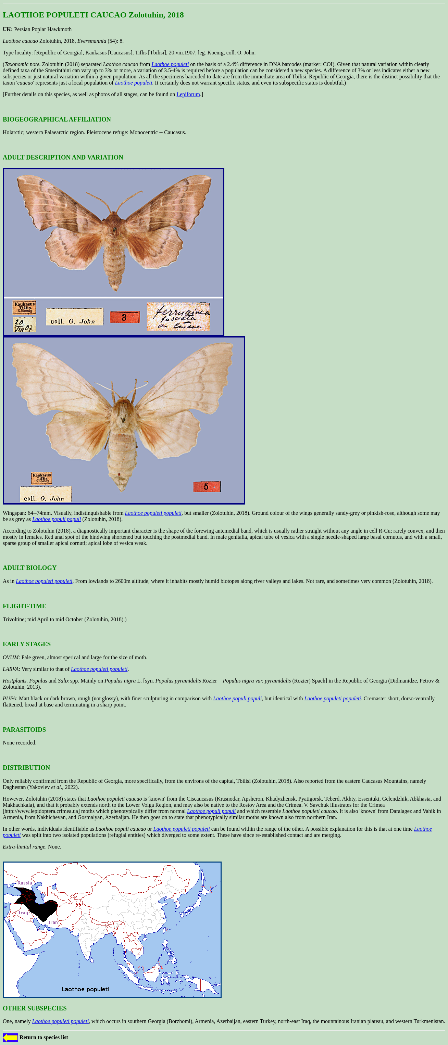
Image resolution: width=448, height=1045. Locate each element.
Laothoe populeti (170, 64)
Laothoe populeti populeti (153, 513)
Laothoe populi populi (56, 519)
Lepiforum (188, 94)
